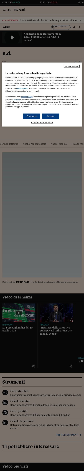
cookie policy (22, 88)
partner (16, 99)
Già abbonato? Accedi (42, 122)
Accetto (50, 116)
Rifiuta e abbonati (71, 66)
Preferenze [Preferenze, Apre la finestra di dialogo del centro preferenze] (32, 116)
